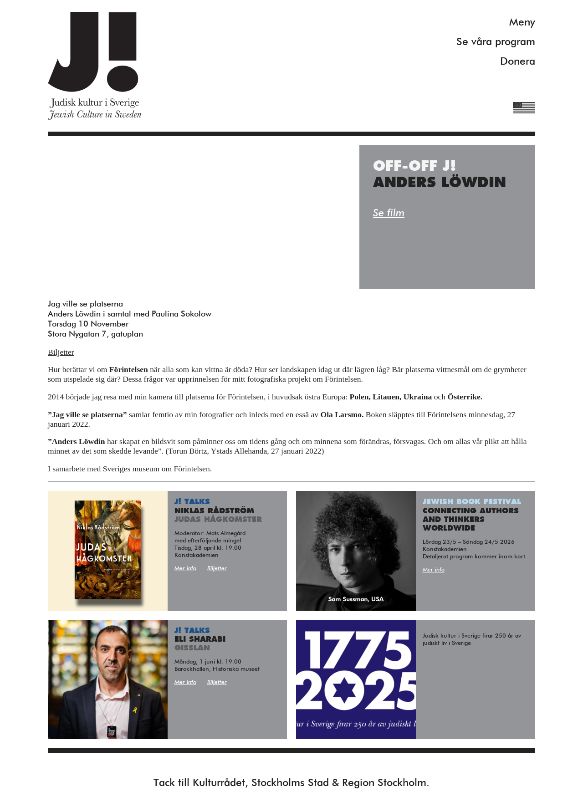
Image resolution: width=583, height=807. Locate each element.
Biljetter (61, 352)
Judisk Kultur (94, 66)
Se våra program (495, 42)
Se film (388, 213)
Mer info (185, 569)
